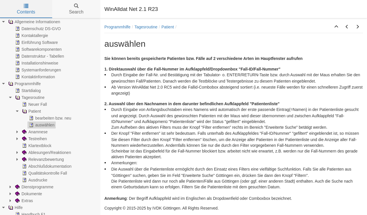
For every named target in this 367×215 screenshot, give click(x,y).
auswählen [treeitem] (41, 125)
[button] (336, 27)
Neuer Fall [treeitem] (34, 104)
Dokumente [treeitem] (28, 193)
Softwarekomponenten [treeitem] (38, 49)
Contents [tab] (26, 9)
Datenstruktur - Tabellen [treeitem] (39, 56)
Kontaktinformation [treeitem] (34, 76)
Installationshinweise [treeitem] (36, 63)
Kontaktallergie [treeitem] (31, 35)
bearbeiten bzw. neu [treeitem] (49, 118)
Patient (167, 27)
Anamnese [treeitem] (34, 131)
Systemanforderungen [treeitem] (37, 70)
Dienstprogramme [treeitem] (33, 186)
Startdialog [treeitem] (27, 90)
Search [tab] (76, 9)
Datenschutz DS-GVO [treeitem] (37, 28)
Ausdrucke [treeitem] (34, 180)
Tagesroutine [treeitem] (29, 97)
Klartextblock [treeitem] (36, 145)
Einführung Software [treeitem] (36, 42)
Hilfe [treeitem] (15, 207)
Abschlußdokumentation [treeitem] (46, 166)
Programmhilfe (117, 27)
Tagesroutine (145, 27)
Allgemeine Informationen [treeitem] (33, 21)
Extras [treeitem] (23, 200)
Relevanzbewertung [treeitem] (42, 159)
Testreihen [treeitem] (34, 138)
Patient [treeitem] (31, 111)
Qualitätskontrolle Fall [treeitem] (44, 173)
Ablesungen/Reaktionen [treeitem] (46, 152)
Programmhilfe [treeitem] (24, 83)
